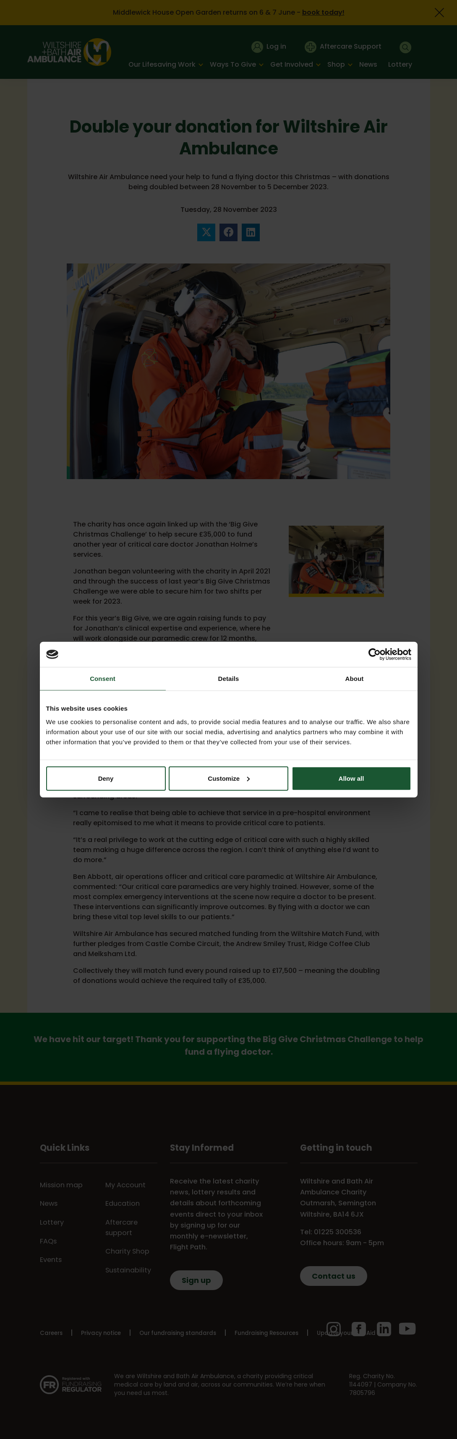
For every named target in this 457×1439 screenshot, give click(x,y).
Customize (229, 778)
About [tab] (354, 678)
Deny (106, 778)
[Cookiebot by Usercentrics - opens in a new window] (374, 654)
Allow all (351, 778)
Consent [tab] (102, 678)
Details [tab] (228, 678)
